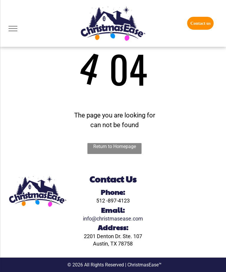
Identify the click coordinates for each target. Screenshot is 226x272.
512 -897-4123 (113, 201)
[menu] (13, 28)
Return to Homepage (114, 146)
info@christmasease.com (113, 218)
